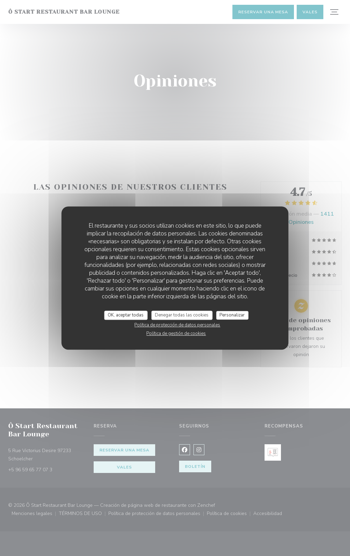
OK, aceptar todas (126, 315)
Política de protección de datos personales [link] (177, 325)
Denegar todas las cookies (181, 315)
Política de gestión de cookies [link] (176, 333)
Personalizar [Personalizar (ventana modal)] (232, 315)
